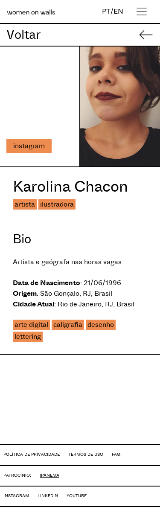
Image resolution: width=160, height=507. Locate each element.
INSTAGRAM (16, 495)
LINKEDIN (48, 495)
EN (118, 11)
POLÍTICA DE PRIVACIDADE (31, 454)
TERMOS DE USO (85, 454)
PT (106, 11)
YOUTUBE (77, 495)
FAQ (116, 454)
